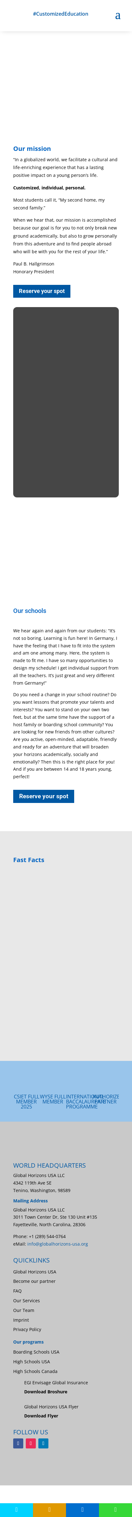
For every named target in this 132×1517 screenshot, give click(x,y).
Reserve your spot (42, 291)
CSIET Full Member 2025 (26, 1101)
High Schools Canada (35, 1371)
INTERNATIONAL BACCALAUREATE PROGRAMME (86, 1101)
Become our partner (34, 1281)
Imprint (21, 1320)
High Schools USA (31, 1362)
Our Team (23, 1310)
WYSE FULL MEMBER (53, 1099)
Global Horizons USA (34, 1272)
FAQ (17, 1291)
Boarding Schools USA (36, 1352)
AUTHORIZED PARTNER (108, 1099)
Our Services (26, 1301)
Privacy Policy (27, 1329)
